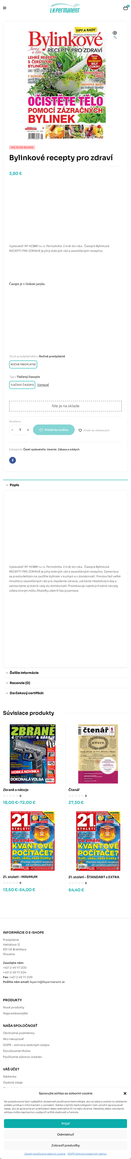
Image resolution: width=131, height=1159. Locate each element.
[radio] (23, 364)
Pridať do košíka (56, 430)
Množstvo (15, 421)
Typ (12, 377)
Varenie (52, 449)
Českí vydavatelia (34, 449)
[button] (125, 1093)
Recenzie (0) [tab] (20, 683)
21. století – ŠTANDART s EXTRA (93, 877)
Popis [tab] (14, 485)
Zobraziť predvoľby (65, 1145)
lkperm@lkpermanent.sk (47, 982)
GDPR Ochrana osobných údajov (87, 1153)
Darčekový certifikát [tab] (27, 693)
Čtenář (74, 790)
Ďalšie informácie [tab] (24, 673)
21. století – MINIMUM (20, 877)
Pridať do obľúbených (96, 430)
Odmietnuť (65, 1134)
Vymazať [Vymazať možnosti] (43, 384)
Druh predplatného (23, 356)
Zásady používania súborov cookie (45, 1153)
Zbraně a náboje (15, 790)
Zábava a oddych (68, 449)
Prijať (66, 1123)
